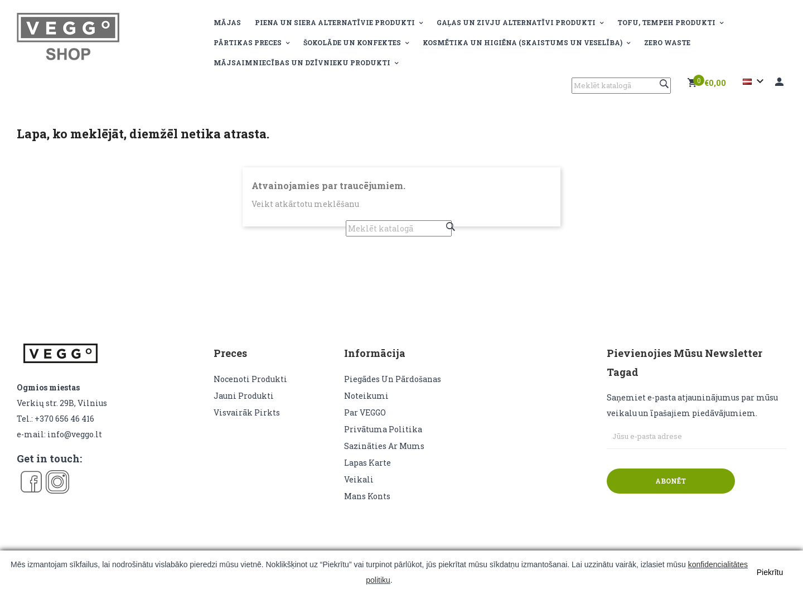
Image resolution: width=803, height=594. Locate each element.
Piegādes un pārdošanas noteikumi (392, 387)
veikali (359, 479)
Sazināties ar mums (384, 446)
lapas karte (367, 462)
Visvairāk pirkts (247, 412)
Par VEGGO (365, 412)
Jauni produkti (244, 395)
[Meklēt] (621, 86)
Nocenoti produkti (250, 379)
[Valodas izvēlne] (755, 81)
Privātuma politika (383, 429)
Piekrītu (770, 572)
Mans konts (367, 496)
